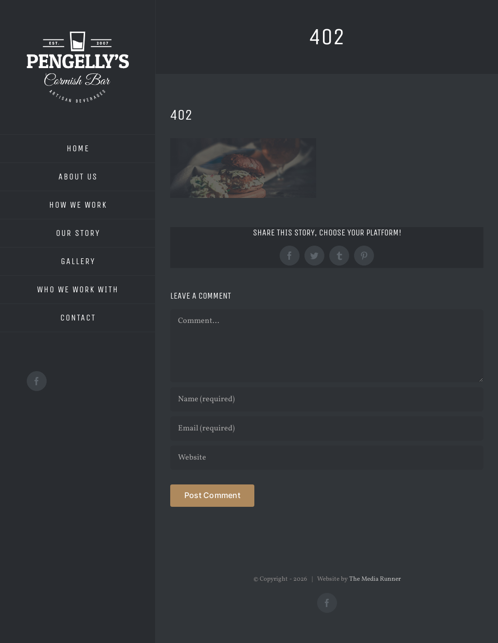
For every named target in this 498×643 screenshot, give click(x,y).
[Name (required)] (326, 399)
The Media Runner (375, 579)
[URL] (326, 458)
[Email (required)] (326, 428)
